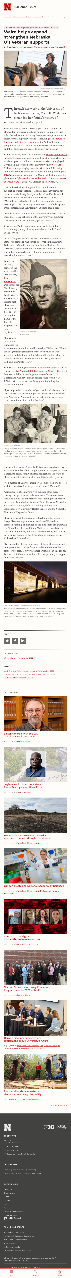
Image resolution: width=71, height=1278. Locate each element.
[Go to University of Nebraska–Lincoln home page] (7, 7)
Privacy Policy (9, 1243)
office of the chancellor (14, 674)
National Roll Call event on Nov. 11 (38, 370)
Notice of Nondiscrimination (15, 1240)
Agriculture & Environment (28, 843)
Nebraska (7, 17)
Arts (19, 944)
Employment (9, 1193)
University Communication (22, 17)
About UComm (13, 1146)
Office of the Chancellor (14, 1212)
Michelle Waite (15, 671)
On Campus (44, 891)
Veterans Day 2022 (46, 671)
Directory (8, 1189)
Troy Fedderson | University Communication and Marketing (36, 47)
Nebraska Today (25, 6)
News (6, 1208)
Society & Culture (24, 792)
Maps (6, 1204)
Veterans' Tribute (11, 678)
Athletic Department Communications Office (22, 1173)
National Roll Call (26, 678)
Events (7, 1197)
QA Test (25, 1261)
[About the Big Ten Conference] (49, 1127)
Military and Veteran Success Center (40, 674)
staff (6, 671)
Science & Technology (30, 944)
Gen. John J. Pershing (51, 168)
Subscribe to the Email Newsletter (21, 1154)
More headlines (57, 1106)
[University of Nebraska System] (62, 1127)
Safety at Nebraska (12, 1247)
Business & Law (23, 741)
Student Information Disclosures (17, 1251)
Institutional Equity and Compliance (19, 1236)
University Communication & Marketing (20, 1170)
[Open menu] (12, 1273)
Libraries (7, 1200)
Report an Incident (12, 1217)
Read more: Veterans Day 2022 (20, 658)
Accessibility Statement (14, 1232)
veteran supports (30, 671)
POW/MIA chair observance (18, 174)
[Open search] (35, 1273)
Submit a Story (13, 1150)
